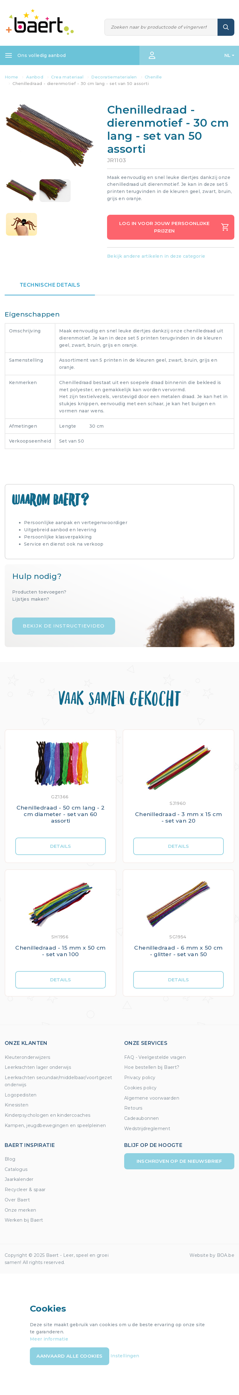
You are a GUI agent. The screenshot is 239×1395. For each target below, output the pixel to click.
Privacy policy (140, 1077)
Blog (10, 1159)
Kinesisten (16, 1105)
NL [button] (227, 55)
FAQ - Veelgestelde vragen (155, 1057)
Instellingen (124, 1356)
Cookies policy (140, 1088)
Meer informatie (49, 1339)
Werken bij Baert (24, 1220)
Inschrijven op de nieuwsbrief (179, 1161)
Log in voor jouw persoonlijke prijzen (174, 227)
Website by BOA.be (212, 1255)
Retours (133, 1108)
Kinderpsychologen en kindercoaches (48, 1115)
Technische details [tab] (50, 285)
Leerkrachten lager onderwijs (38, 1067)
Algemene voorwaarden (151, 1098)
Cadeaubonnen (141, 1118)
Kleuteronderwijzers (27, 1057)
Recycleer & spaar (25, 1189)
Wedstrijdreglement (147, 1128)
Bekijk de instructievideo (64, 626)
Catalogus (16, 1169)
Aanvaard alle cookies (69, 1356)
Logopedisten (21, 1095)
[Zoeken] (161, 27)
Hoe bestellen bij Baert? (152, 1067)
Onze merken (20, 1210)
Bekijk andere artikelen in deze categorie (156, 256)
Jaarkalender (19, 1179)
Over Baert (17, 1200)
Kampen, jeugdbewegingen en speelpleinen (55, 1125)
